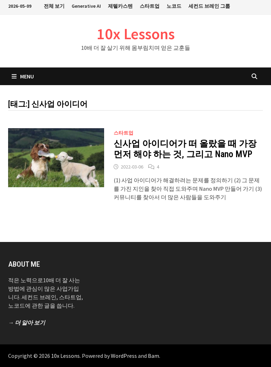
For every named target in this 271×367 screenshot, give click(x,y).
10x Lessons (136, 33)
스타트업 (149, 6)
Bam (153, 355)
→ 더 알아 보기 (26, 322)
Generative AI (86, 6)
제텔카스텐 (120, 6)
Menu (23, 76)
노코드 (174, 6)
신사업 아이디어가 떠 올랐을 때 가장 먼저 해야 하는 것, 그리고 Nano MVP (185, 148)
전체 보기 (54, 6)
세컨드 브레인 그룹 (209, 6)
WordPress (124, 355)
